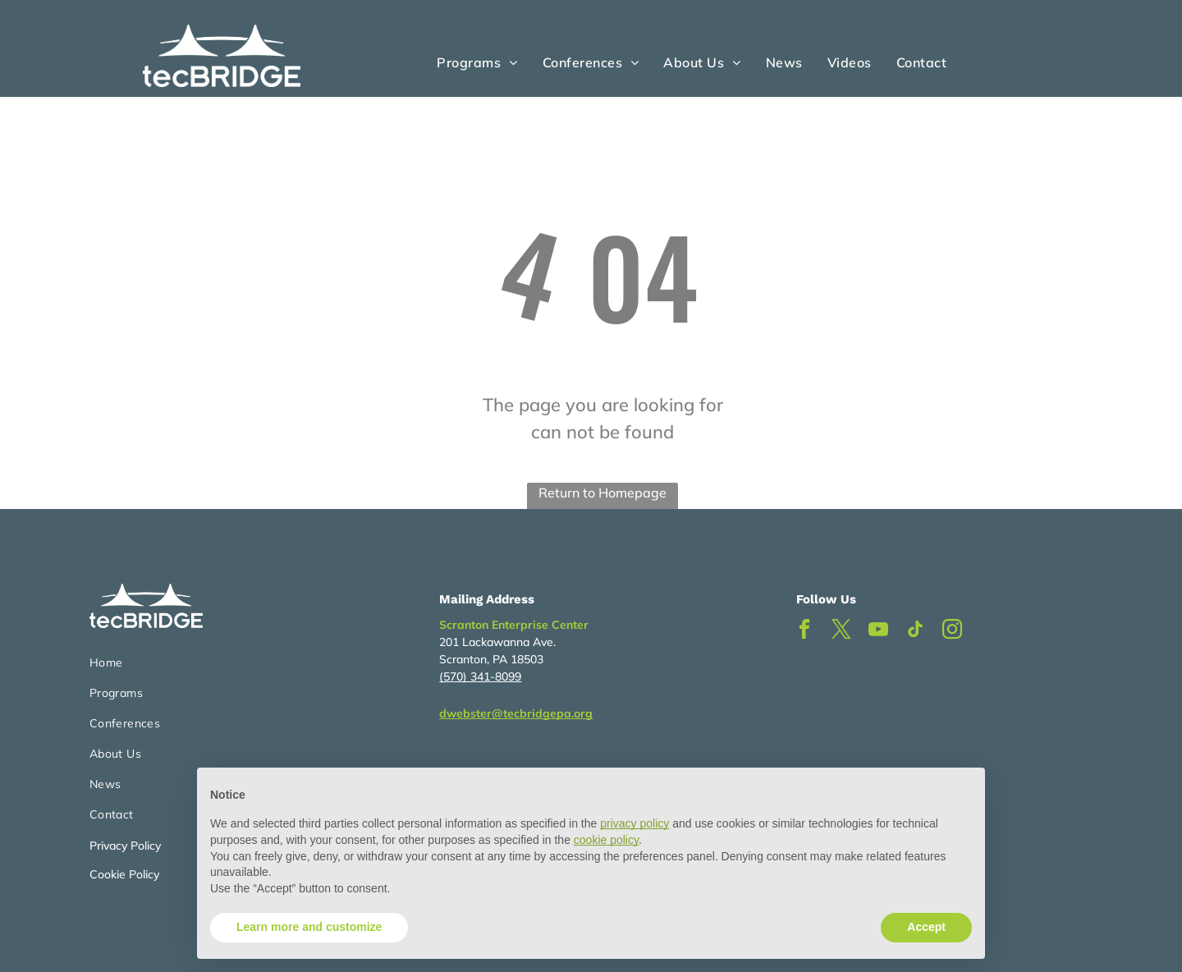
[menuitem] (476, 62)
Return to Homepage (602, 492)
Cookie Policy (124, 874)
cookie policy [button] (606, 839)
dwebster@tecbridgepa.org (516, 713)
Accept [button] (926, 926)
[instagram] (952, 632)
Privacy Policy (125, 845)
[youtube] (878, 632)
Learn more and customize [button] (309, 926)
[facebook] (804, 632)
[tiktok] (915, 632)
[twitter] (841, 632)
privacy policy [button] (634, 823)
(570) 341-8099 (480, 676)
